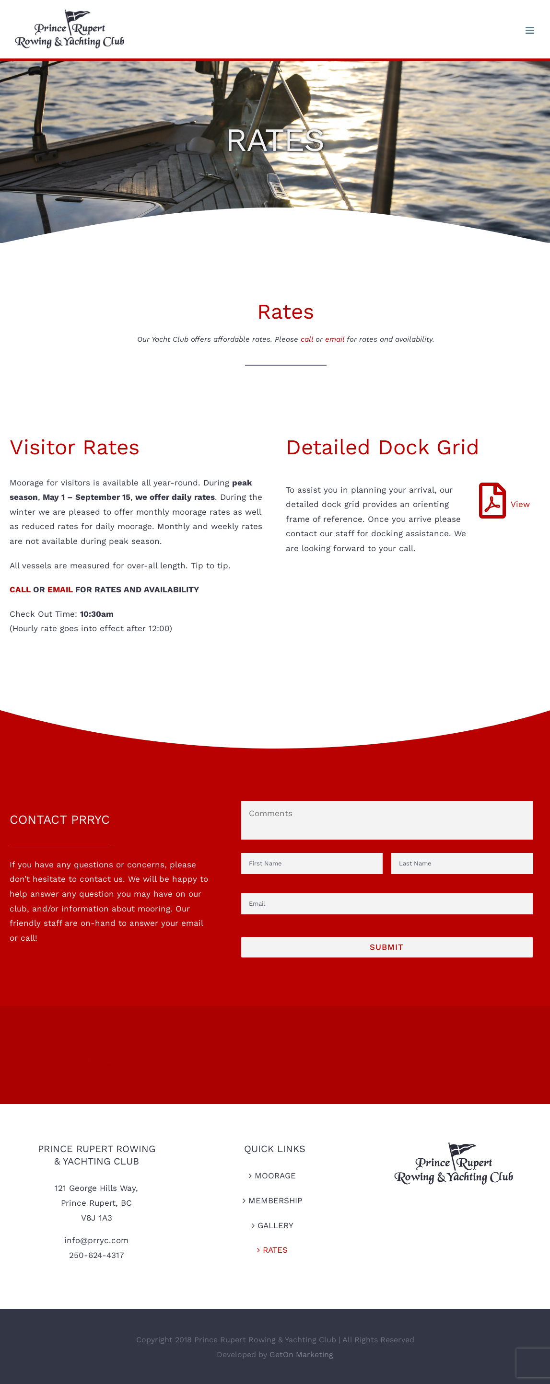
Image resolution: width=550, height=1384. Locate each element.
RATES (275, 1250)
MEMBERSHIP (275, 1200)
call (307, 339)
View (520, 504)
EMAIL (60, 589)
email (334, 339)
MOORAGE (275, 1175)
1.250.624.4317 (102, 1058)
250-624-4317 (96, 1255)
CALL (20, 589)
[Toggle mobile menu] (531, 30)
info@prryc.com (274, 1063)
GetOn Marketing (301, 1354)
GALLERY (275, 1225)
